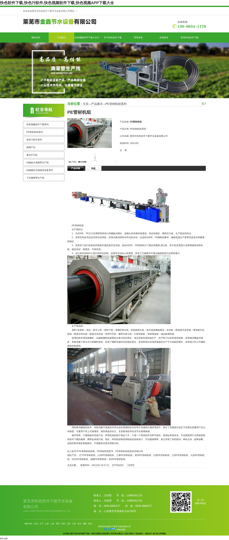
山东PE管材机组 (106, 455)
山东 (47, 524)
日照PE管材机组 (161, 455)
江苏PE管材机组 (180, 455)
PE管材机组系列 (116, 103)
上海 (52, 524)
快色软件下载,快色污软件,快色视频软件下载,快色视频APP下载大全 (57, 3)
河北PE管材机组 (80, 459)
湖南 (85, 524)
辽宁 (41, 524)
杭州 (90, 524)
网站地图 (121, 530)
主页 (86, 103)
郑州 (58, 524)
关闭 (131, 465)
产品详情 (75, 168)
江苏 (68, 524)
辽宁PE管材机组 (87, 455)
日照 (63, 524)
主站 (36, 524)
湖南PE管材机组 (98, 459)
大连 (74, 524)
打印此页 (117, 465)
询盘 (93, 168)
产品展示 (97, 103)
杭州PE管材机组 (117, 459)
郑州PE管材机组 (143, 455)
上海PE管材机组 (124, 455)
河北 (79, 524)
